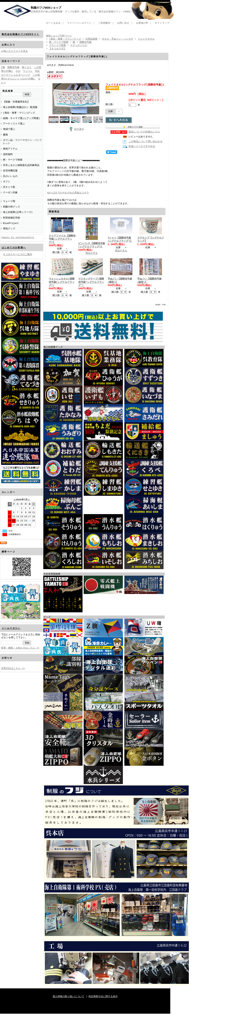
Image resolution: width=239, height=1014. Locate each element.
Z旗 (3, 67)
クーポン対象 (10, 192)
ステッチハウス (78, 45)
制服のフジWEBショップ (46, 8)
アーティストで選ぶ (14, 123)
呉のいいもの (10, 176)
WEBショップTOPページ (59, 35)
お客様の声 (142, 23)
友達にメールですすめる (141, 146)
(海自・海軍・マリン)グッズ (19, 112)
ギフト (6, 181)
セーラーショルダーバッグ (15, 75)
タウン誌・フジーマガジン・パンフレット (22, 141)
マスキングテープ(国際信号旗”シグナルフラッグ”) (91, 282)
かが (18, 71)
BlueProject (11, 223)
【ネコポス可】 (57, 48)
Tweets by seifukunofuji (17, 237)
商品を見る (92, 253)
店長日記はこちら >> (13, 668)
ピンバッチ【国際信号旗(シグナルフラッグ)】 (91, 245)
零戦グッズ (9, 228)
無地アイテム (10, 148)
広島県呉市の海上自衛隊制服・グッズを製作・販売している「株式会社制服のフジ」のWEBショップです (87, 11)
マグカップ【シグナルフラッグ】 (150, 239)
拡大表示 (76, 129)
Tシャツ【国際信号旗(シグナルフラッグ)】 (120, 239)
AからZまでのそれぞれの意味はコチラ (68, 193)
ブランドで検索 (57, 45)
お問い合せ (123, 23)
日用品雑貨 (91, 39)
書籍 (5, 134)
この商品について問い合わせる (145, 141)
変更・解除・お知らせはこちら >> (20, 648)
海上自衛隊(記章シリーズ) (17, 212)
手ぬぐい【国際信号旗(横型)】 (120, 280)
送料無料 (8, 154)
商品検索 (7, 91)
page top (160, 304)
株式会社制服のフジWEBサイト (20, 34)
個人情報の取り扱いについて (68, 996)
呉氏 (37, 71)
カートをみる (53, 23)
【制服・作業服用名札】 (16, 101)
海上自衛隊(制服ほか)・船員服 (20, 107)
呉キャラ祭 (9, 187)
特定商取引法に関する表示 (103, 996)
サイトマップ (162, 23)
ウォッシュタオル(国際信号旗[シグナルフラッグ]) (62, 282)
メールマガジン (11, 628)
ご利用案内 (104, 23)
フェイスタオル (146, 39)
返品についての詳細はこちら (144, 132)
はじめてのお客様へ (14, 247)
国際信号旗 (13, 67)
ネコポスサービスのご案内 (17, 254)
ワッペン (27, 71)
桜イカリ (27, 67)
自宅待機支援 (10, 170)
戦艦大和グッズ (11, 206)
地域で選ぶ (9, 129)
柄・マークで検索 (12, 159)
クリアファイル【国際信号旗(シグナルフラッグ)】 (62, 239)
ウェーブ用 (9, 201)
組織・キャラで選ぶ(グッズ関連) (21, 118)
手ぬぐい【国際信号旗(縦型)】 (149, 280)
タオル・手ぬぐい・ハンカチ (117, 39)
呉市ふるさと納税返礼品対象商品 (21, 165)
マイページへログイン (79, 23)
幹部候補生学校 (11, 217)
